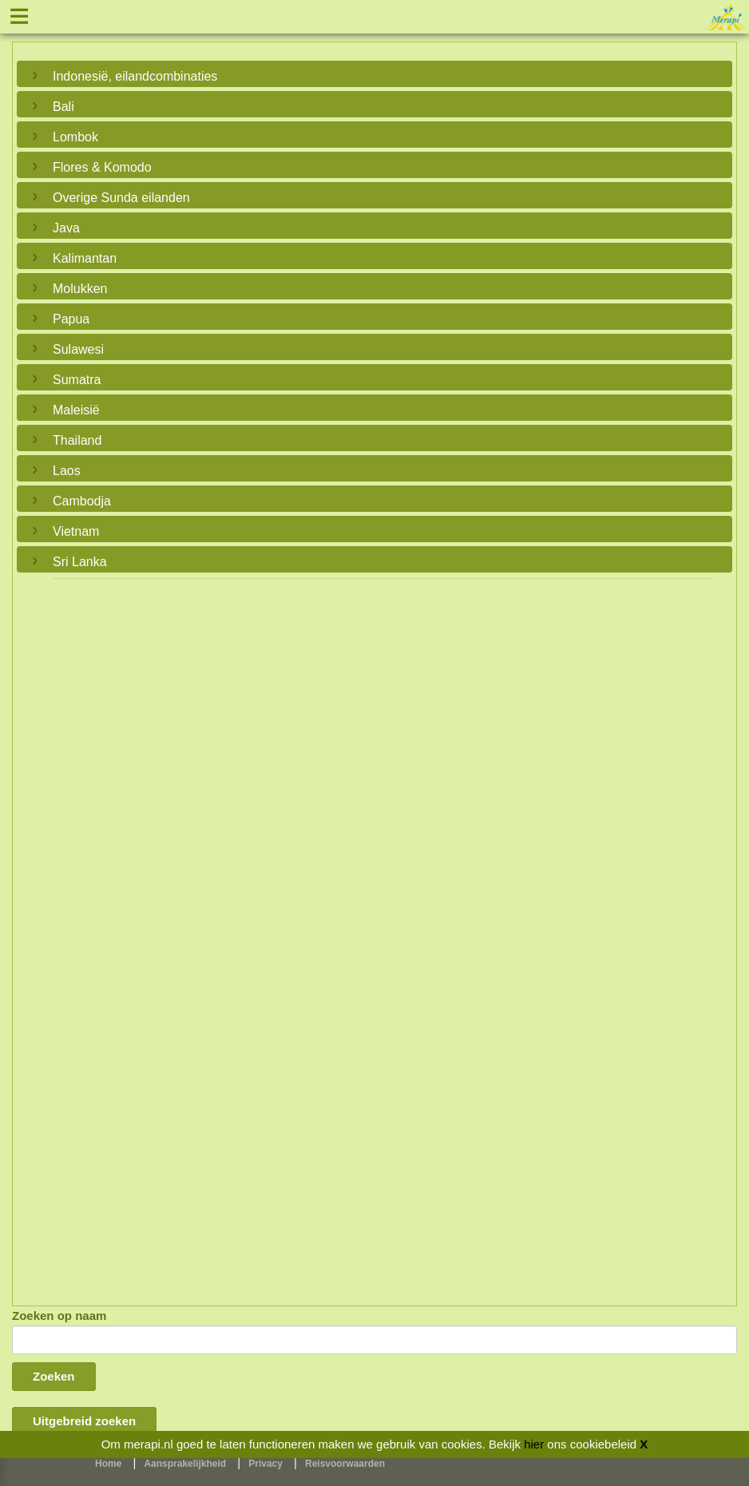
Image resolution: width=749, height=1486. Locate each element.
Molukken (80, 288)
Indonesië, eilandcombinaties (135, 76)
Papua (71, 319)
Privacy (265, 1463)
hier (534, 1444)
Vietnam (76, 531)
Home (108, 1463)
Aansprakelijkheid (185, 1463)
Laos (67, 471)
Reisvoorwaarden (345, 1463)
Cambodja (82, 501)
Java (66, 228)
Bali (63, 106)
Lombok (75, 137)
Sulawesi (78, 349)
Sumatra (77, 379)
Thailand (77, 440)
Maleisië (76, 410)
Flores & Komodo (102, 167)
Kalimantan (85, 258)
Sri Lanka (80, 562)
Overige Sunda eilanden (121, 197)
